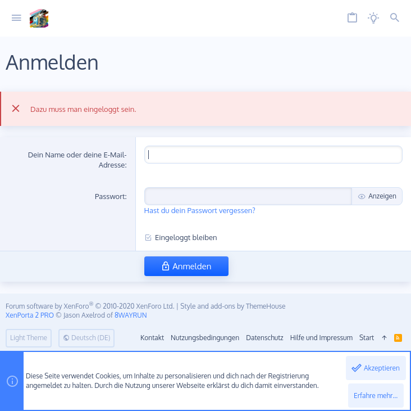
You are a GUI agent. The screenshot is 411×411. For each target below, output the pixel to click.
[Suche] (394, 18)
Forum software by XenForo (90, 306)
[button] (16, 18)
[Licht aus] (373, 18)
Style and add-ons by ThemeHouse (232, 306)
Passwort (110, 196)
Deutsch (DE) (86, 337)
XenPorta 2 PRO (30, 315)
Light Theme (28, 337)
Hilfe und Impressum (321, 337)
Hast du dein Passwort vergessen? (199, 210)
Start (366, 337)
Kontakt (152, 337)
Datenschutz (264, 337)
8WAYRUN (131, 315)
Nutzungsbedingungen (205, 337)
